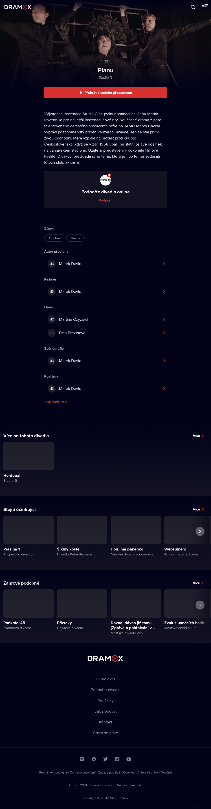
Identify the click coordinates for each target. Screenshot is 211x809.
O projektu (105, 679)
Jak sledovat (105, 711)
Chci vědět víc (158, 794)
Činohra (54, 238)
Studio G (105, 77)
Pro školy (105, 700)
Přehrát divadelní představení (108, 92)
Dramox (17, 7)
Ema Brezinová (66, 333)
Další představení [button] (200, 542)
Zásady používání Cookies (116, 772)
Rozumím (189, 794)
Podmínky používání (53, 772)
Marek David (64, 264)
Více (196, 435)
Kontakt (105, 722)
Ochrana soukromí (82, 772)
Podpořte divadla (105, 689)
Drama (75, 238)
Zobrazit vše (55, 402)
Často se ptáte (105, 733)
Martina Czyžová (68, 319)
